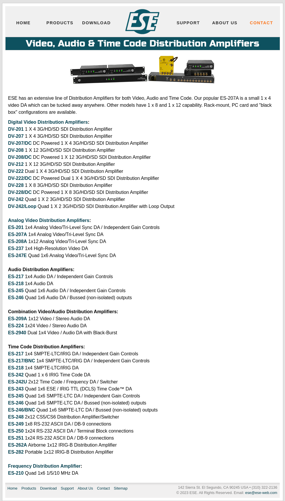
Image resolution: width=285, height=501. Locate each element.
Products (59, 22)
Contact (261, 22)
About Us (225, 22)
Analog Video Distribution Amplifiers (48, 220)
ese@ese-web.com (261, 492)
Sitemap (120, 488)
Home (23, 22)
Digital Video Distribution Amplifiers (48, 122)
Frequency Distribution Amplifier (44, 466)
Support (188, 22)
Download (96, 22)
